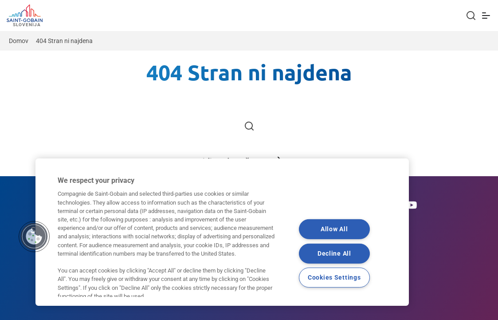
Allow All (334, 229)
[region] (222, 232)
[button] (34, 236)
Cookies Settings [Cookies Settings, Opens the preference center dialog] (334, 277)
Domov (18, 40)
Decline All (334, 253)
